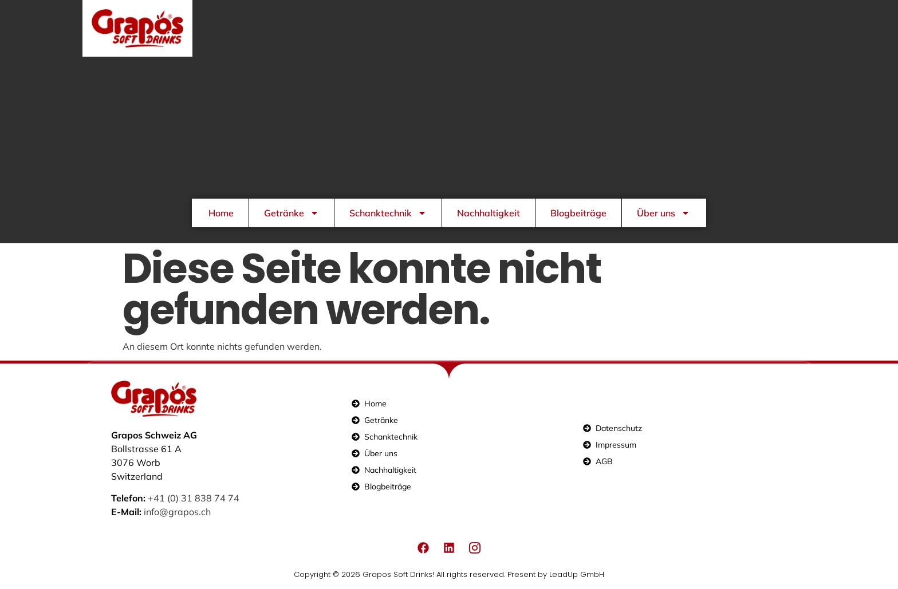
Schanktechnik (388, 213)
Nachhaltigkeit (488, 213)
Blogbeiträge (578, 213)
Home (221, 213)
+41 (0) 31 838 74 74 (193, 498)
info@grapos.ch (177, 511)
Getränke (291, 213)
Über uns (663, 213)
